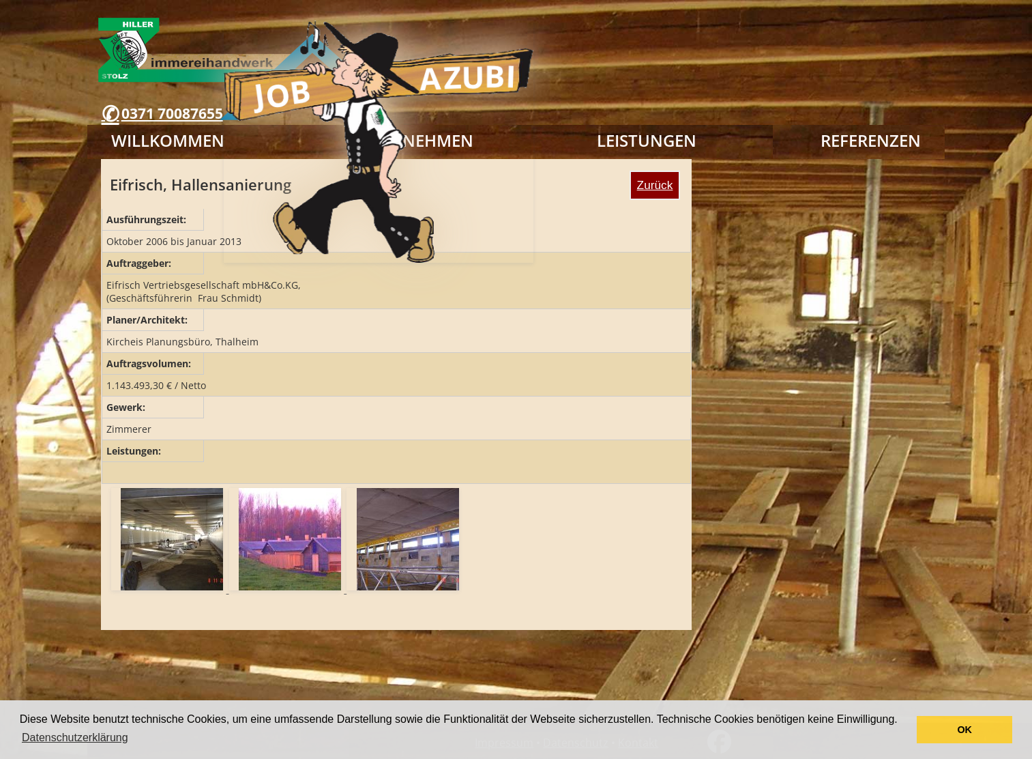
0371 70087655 (172, 113)
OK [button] (964, 729)
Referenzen (871, 140)
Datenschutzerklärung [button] (75, 737)
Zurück (655, 185)
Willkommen (167, 140)
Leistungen (646, 140)
